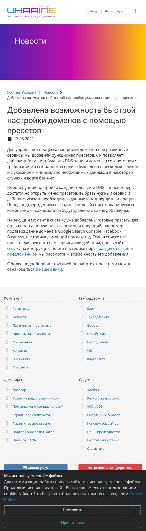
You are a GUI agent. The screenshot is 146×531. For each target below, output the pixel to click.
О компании (22, 342)
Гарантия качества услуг (32, 415)
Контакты (20, 350)
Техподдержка (98, 317)
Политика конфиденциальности (37, 406)
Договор (19, 390)
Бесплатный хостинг (103, 440)
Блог (90, 308)
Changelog (20, 367)
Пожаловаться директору (110, 468)
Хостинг (93, 390)
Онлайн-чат (96, 333)
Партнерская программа (32, 325)
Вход (93, 11)
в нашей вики (49, 269)
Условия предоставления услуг (36, 398)
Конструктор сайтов (102, 423)
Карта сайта (96, 359)
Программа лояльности (31, 333)
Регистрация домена (103, 398)
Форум (92, 325)
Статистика (95, 448)
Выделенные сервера (103, 415)
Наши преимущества (103, 432)
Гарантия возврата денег (32, 423)
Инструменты (98, 342)
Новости (30, 41)
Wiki (90, 350)
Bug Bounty (21, 359)
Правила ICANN (25, 440)
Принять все (72, 523)
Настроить (72, 510)
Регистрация (114, 11)
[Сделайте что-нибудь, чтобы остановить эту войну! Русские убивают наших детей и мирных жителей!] (136, 39)
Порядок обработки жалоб (34, 432)
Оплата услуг (35, 468)
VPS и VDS (94, 406)
